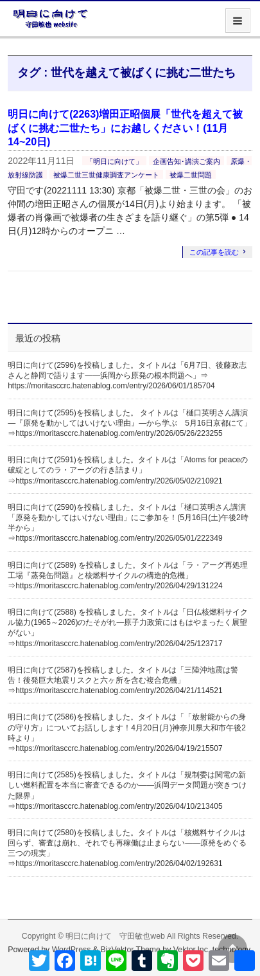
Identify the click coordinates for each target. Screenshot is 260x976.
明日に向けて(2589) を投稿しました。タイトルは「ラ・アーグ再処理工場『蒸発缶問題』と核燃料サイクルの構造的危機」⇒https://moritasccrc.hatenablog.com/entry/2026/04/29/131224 (128, 575)
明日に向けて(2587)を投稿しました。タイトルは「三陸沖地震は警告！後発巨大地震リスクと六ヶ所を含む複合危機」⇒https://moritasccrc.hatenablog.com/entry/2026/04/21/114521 (123, 680)
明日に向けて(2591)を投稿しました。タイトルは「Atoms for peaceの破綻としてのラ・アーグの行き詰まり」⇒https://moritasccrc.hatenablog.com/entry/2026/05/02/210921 (128, 470)
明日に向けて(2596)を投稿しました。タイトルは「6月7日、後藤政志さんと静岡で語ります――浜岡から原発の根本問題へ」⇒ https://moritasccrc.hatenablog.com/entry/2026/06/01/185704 (127, 375)
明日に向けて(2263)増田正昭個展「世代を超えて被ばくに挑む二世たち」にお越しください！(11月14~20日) (125, 128)
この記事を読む (214, 252)
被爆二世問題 (190, 175)
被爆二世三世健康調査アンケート (106, 175)
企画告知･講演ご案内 (186, 161)
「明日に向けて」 (114, 161)
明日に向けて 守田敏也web (115, 936)
